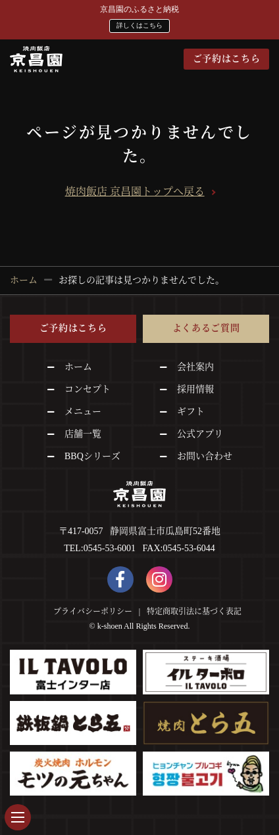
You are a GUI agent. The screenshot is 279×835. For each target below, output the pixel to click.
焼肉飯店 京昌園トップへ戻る (135, 191)
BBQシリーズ (92, 456)
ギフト (191, 411)
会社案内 (195, 366)
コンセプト (87, 389)
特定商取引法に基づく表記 (194, 611)
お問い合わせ (204, 456)
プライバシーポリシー (92, 611)
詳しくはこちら (139, 25)
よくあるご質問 (206, 328)
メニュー (82, 411)
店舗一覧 (82, 433)
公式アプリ (200, 433)
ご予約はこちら (227, 59)
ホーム (78, 366)
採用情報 (195, 389)
